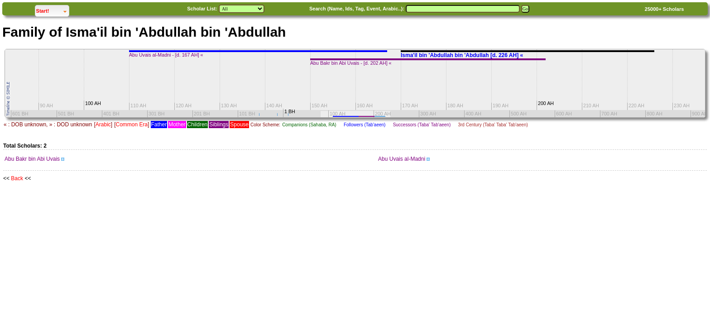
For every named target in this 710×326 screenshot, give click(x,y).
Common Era (131, 124)
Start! (52, 10)
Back (17, 178)
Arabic (103, 124)
